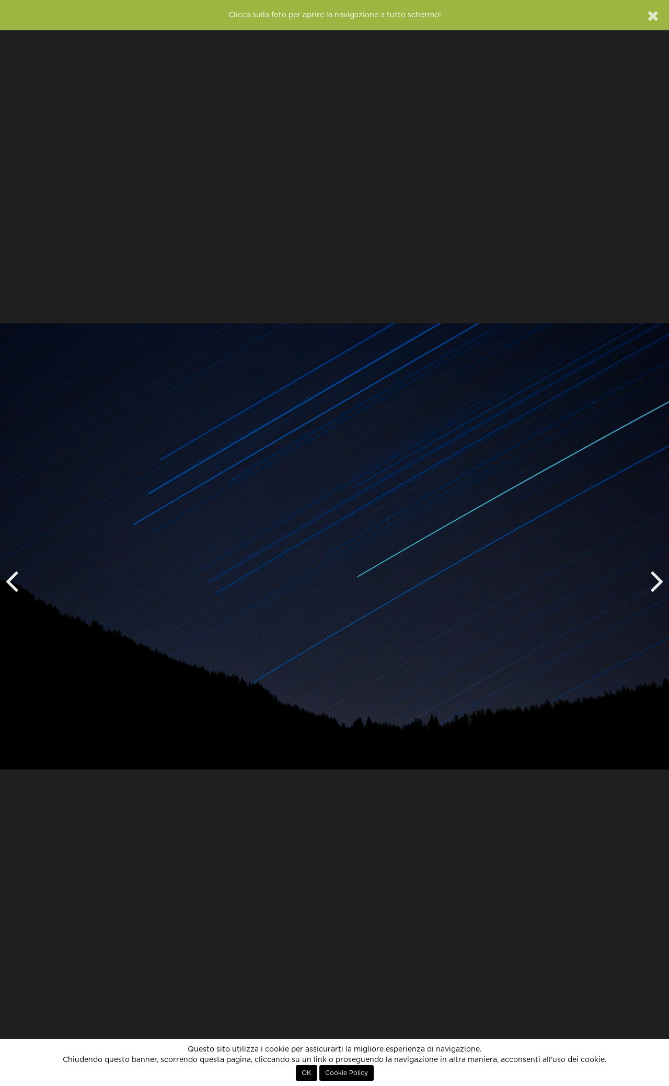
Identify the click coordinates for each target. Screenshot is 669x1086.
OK (307, 1073)
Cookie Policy (346, 1073)
